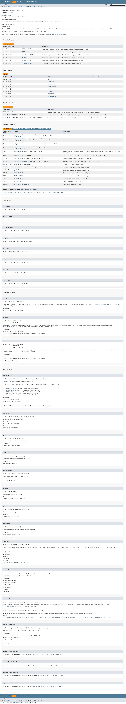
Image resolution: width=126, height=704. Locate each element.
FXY (9, 79)
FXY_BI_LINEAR (52, 86)
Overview (3, 1)
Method (21, 6)
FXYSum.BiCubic (6, 21)
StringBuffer (18, 136)
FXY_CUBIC (51, 91)
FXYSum (5, 112)
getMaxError (18, 175)
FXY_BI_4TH (51, 81)
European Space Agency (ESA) (19, 702)
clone (5, 192)
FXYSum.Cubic (38, 21)
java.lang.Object (6, 15)
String (32, 135)
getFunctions (18, 172)
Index (32, 1)
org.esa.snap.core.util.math (15, 10)
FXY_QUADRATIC (52, 96)
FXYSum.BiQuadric (28, 21)
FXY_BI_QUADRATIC (53, 89)
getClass (22, 192)
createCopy (17, 164)
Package (9, 1)
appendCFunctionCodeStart (22, 147)
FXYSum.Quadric (57, 21)
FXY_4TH (50, 79)
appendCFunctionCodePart (22, 143)
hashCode (29, 192)
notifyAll (42, 192)
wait (54, 192)
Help (36, 1)
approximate (18, 151)
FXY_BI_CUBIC (52, 84)
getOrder (16, 181)
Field (12, 6)
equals (10, 192)
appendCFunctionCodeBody (22, 135)
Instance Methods (30, 128)
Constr (16, 6)
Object (9, 26)
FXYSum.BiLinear (17, 21)
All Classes (3, 4)
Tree (21, 1)
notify (36, 192)
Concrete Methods (44, 128)
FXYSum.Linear (47, 21)
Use (18, 1)
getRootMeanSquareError (21, 184)
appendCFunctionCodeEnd (21, 139)
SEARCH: (107, 4)
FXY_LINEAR (51, 94)
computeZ (16, 155)
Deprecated (26, 1)
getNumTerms (18, 178)
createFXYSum (18, 167)
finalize (16, 192)
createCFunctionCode (20, 161)
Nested (8, 6)
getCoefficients (19, 170)
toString (49, 192)
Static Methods (18, 128)
